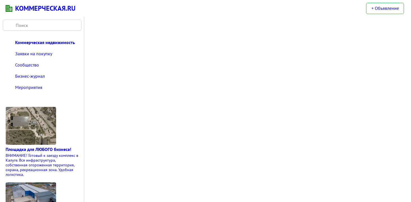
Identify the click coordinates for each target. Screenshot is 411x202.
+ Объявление (385, 8)
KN (9, 8)
